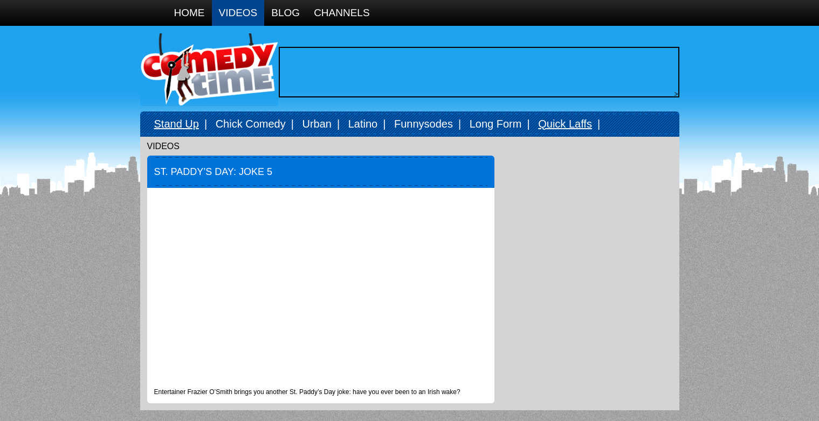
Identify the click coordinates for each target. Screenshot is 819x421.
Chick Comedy (251, 124)
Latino (363, 124)
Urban (316, 124)
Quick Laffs (565, 124)
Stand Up (176, 124)
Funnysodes (423, 124)
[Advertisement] (476, 72)
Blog (285, 12)
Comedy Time (209, 69)
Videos (238, 12)
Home (189, 12)
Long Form (496, 124)
